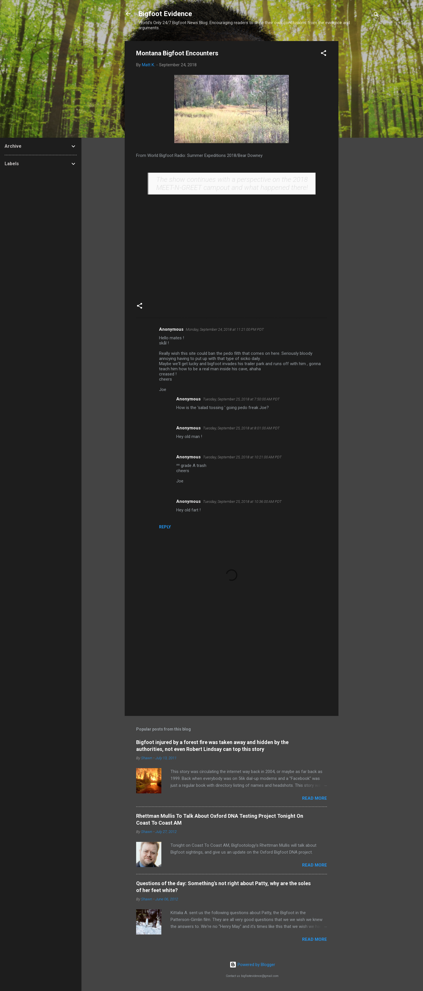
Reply (165, 527)
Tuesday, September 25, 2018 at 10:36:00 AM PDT (242, 501)
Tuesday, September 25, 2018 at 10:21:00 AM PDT (242, 457)
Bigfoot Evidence (165, 14)
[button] (323, 54)
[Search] (376, 15)
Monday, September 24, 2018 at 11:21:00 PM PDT (225, 329)
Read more (314, 798)
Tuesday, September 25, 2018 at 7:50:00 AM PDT (241, 399)
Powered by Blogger (252, 964)
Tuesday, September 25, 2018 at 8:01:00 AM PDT (241, 428)
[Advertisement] (361, 127)
